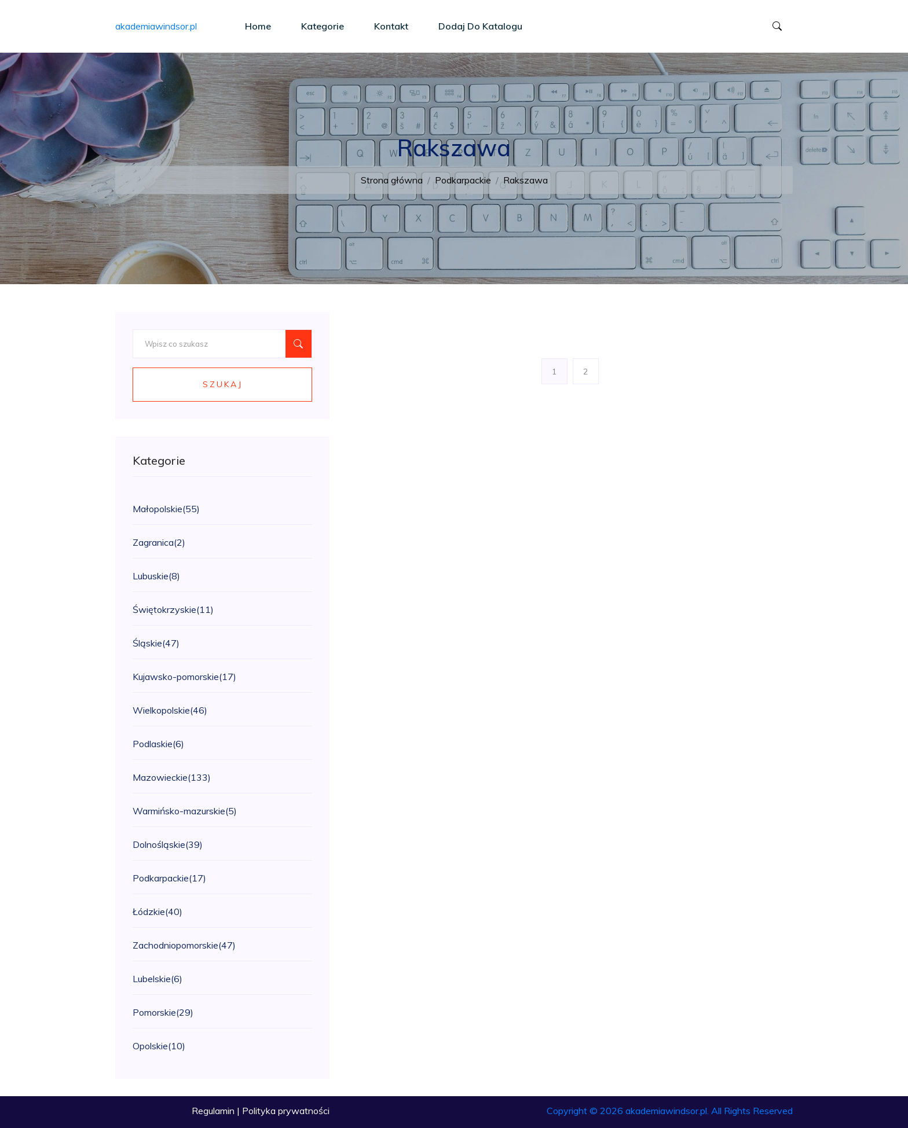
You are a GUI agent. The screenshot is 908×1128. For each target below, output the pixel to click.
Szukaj (223, 384)
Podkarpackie (463, 180)
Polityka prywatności (285, 1110)
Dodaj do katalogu (480, 26)
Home (258, 26)
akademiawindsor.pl (156, 26)
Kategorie (322, 26)
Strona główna (392, 180)
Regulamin (213, 1110)
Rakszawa (525, 180)
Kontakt (391, 26)
